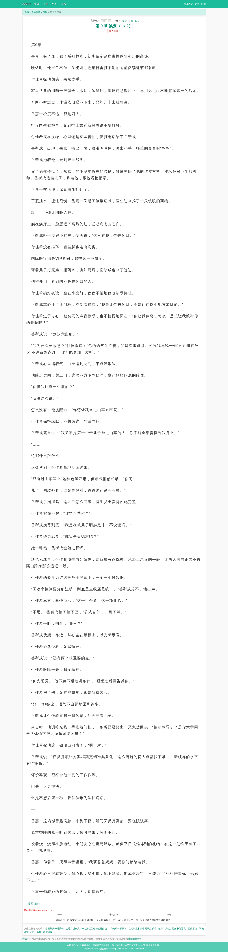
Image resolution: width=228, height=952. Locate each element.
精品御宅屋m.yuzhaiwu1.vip (38, 910)
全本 (54, 3)
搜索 (63, 3)
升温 (45, 12)
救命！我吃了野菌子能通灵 (172, 928)
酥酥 (39, 932)
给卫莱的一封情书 (54, 928)
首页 (27, 12)
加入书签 (113, 31)
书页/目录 (114, 914)
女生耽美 (36, 12)
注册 (203, 3)
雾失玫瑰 (47, 932)
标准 (130, 20)
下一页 (169, 914)
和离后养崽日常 (118, 928)
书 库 (45, 3)
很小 (124, 20)
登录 (197, 3)
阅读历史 (188, 3)
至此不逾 (192, 928)
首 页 (36, 3)
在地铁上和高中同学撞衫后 (142, 928)
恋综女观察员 (73, 928)
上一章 (59, 914)
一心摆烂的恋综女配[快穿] (95, 928)
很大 (136, 20)
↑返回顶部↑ (33, 903)
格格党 (26, 3)
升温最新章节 (135, 938)
